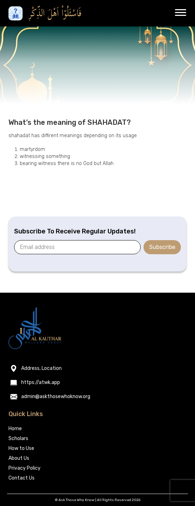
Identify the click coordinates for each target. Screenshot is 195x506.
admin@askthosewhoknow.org (55, 397)
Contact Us (21, 478)
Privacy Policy (24, 468)
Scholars (18, 438)
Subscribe (162, 247)
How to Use (21, 448)
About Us (18, 458)
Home (15, 429)
